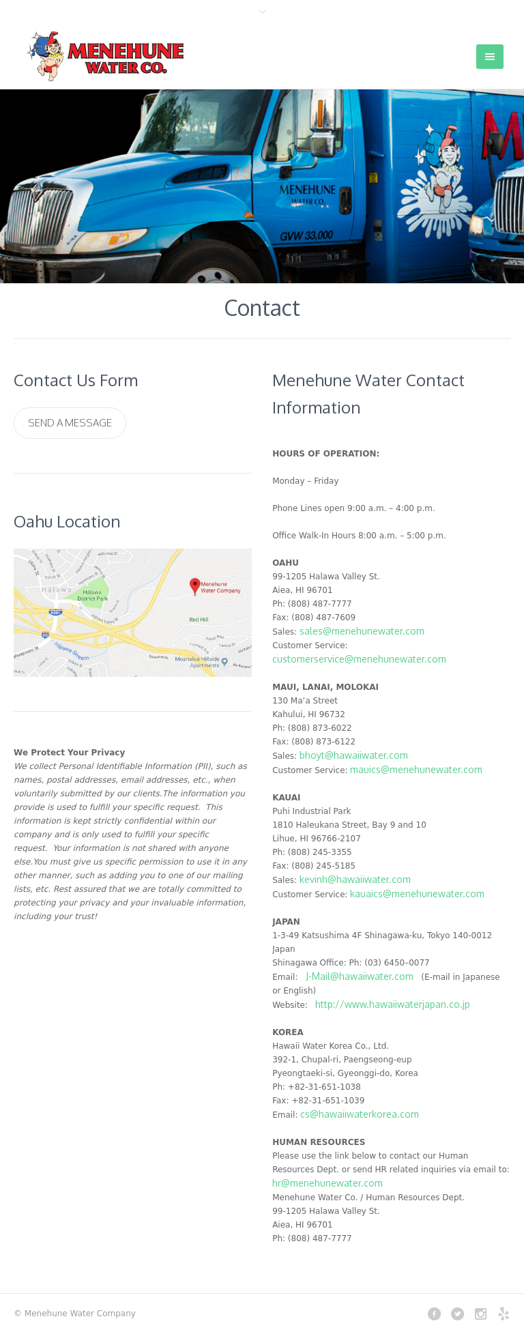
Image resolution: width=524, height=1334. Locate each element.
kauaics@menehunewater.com (417, 893)
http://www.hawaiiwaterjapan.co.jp (392, 1004)
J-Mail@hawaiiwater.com (359, 976)
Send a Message (70, 422)
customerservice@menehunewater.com (359, 659)
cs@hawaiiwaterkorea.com (359, 1114)
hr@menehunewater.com (327, 1183)
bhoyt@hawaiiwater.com (354, 755)
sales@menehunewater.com (362, 631)
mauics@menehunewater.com (416, 769)
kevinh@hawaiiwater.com (355, 879)
